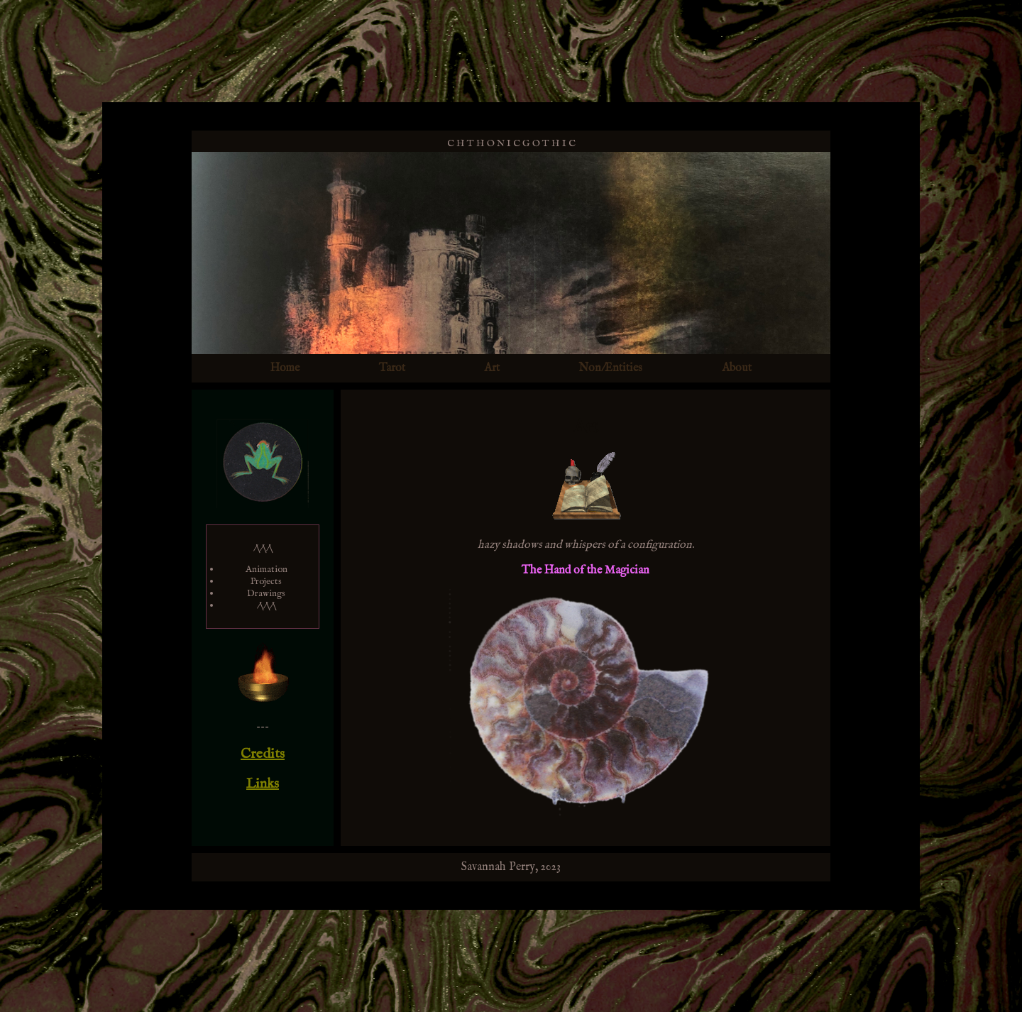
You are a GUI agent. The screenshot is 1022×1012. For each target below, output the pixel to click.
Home (285, 368)
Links (262, 784)
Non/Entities (610, 368)
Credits (263, 754)
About (737, 368)
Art (492, 368)
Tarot (392, 368)
